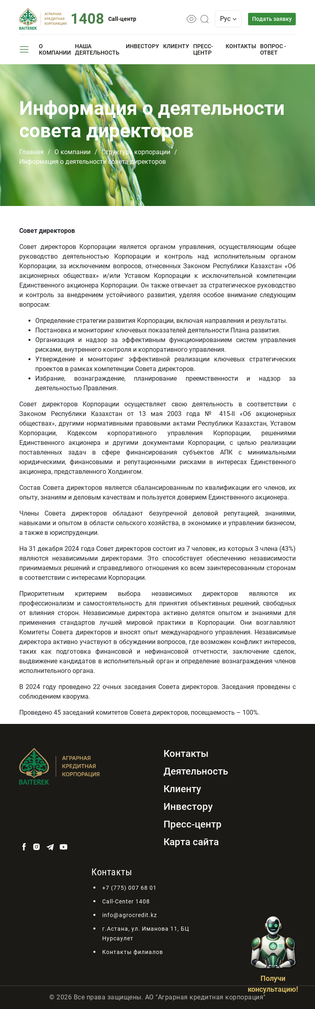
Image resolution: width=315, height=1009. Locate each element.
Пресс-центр (203, 49)
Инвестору (142, 46)
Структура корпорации (135, 152)
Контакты (241, 46)
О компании (55, 49)
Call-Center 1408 (126, 901)
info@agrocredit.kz (129, 915)
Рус (228, 18)
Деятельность (196, 771)
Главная (31, 152)
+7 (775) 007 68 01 (129, 888)
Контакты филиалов (132, 952)
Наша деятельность (97, 49)
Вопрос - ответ (273, 49)
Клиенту (176, 46)
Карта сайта (191, 842)
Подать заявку (272, 19)
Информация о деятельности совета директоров (92, 161)
